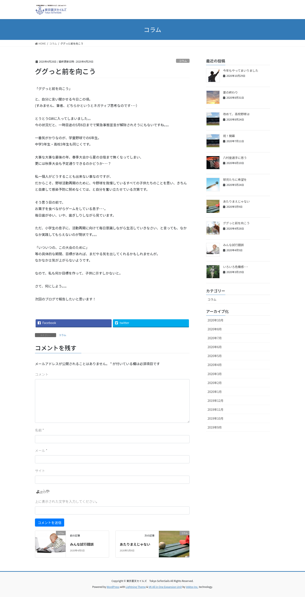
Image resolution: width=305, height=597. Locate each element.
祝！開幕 (229, 136)
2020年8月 (215, 329)
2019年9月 (215, 427)
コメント (42, 374)
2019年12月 (215, 400)
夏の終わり (230, 92)
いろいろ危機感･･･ (235, 267)
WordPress (113, 587)
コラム (183, 61)
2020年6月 (215, 347)
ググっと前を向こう (236, 223)
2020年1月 (215, 392)
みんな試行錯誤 (82, 544)
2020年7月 (215, 338)
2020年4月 (215, 365)
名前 (39, 430)
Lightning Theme (136, 587)
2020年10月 (215, 320)
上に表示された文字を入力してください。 (67, 501)
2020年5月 (215, 356)
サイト (40, 470)
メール (41, 450)
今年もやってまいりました (240, 70)
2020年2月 (215, 383)
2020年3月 (215, 374)
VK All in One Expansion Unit (165, 587)
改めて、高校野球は (236, 114)
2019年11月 (215, 409)
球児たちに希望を (235, 179)
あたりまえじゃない (135, 544)
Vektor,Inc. (192, 587)
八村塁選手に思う (235, 158)
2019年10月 (215, 418)
